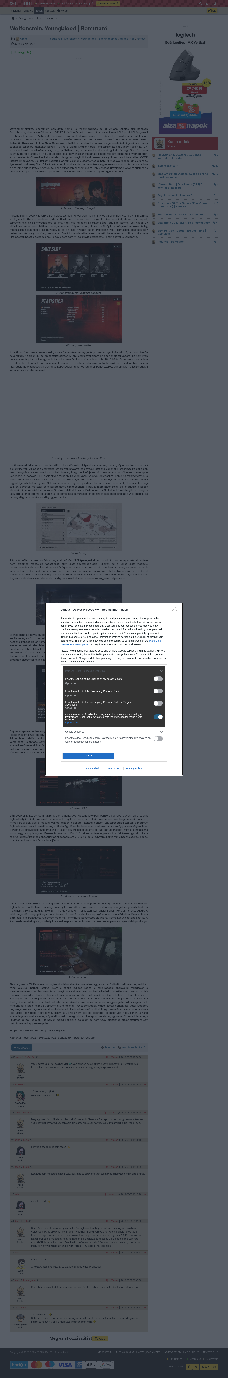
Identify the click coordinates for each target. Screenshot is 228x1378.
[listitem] (114, 671)
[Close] (175, 610)
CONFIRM (88, 755)
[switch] (158, 678)
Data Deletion (93, 768)
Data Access (114, 768)
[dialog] (114, 689)
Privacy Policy (134, 768)
